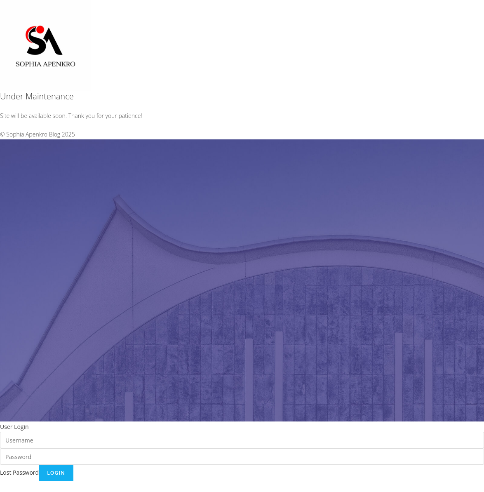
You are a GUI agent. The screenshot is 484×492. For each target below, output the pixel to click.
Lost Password (19, 472)
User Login (14, 427)
